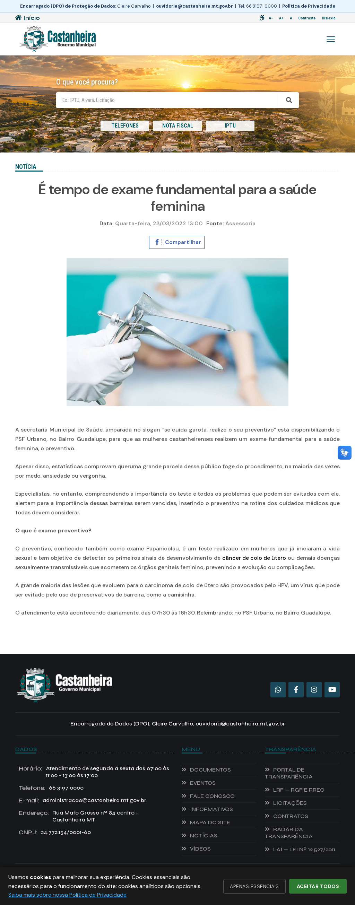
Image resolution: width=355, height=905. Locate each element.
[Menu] (330, 39)
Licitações (290, 803)
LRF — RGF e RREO (298, 789)
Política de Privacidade (308, 6)
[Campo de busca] (167, 100)
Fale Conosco (212, 796)
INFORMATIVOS (211, 809)
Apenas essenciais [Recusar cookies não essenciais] (254, 886)
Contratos (290, 816)
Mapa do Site (210, 822)
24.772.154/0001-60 (55, 832)
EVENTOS (203, 783)
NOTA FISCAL (177, 125)
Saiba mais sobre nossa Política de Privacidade (67, 894)
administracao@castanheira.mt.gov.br (82, 800)
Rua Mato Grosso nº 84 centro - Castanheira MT (78, 816)
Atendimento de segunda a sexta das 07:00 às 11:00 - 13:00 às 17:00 (94, 772)
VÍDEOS (200, 848)
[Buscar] (289, 100)
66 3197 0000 (51, 787)
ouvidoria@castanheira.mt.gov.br (194, 6)
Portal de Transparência (289, 773)
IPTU (230, 125)
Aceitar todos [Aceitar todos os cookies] (318, 886)
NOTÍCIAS (203, 835)
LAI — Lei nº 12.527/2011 (304, 849)
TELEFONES (125, 125)
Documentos (210, 769)
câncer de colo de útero (254, 558)
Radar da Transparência (289, 832)
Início (27, 18)
